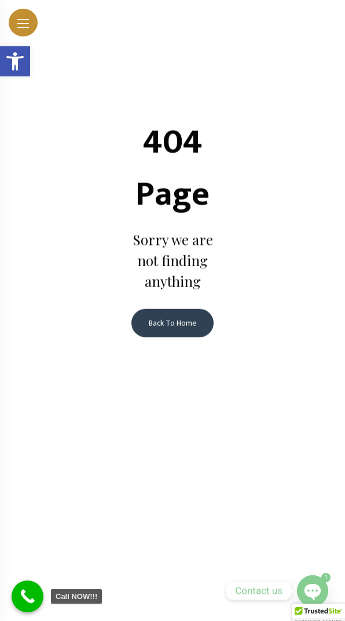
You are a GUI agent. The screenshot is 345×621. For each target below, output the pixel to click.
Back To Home (172, 323)
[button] (15, 61)
